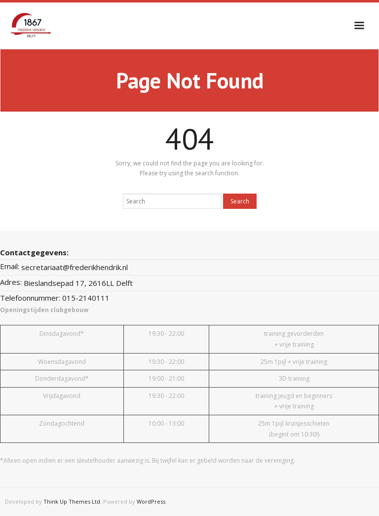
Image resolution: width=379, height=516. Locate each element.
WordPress (151, 501)
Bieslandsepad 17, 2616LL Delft (78, 283)
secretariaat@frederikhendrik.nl (74, 267)
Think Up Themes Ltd (71, 501)
